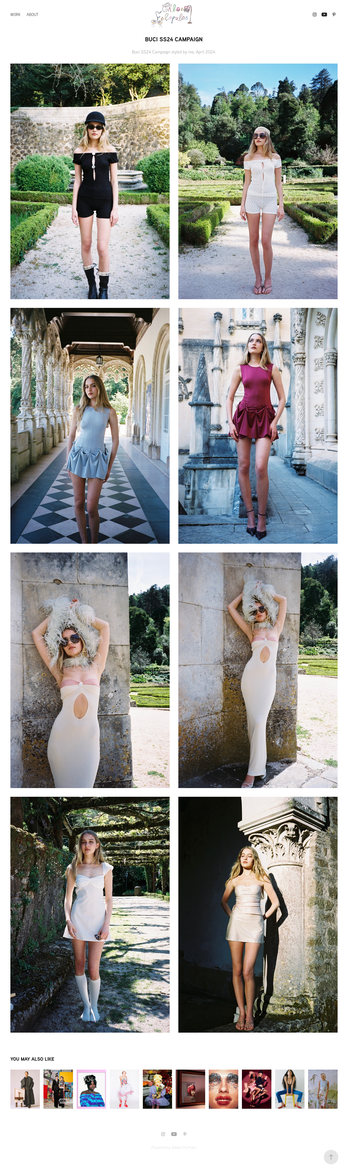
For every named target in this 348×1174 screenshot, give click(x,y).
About (32, 14)
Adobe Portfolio (184, 1147)
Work (15, 14)
